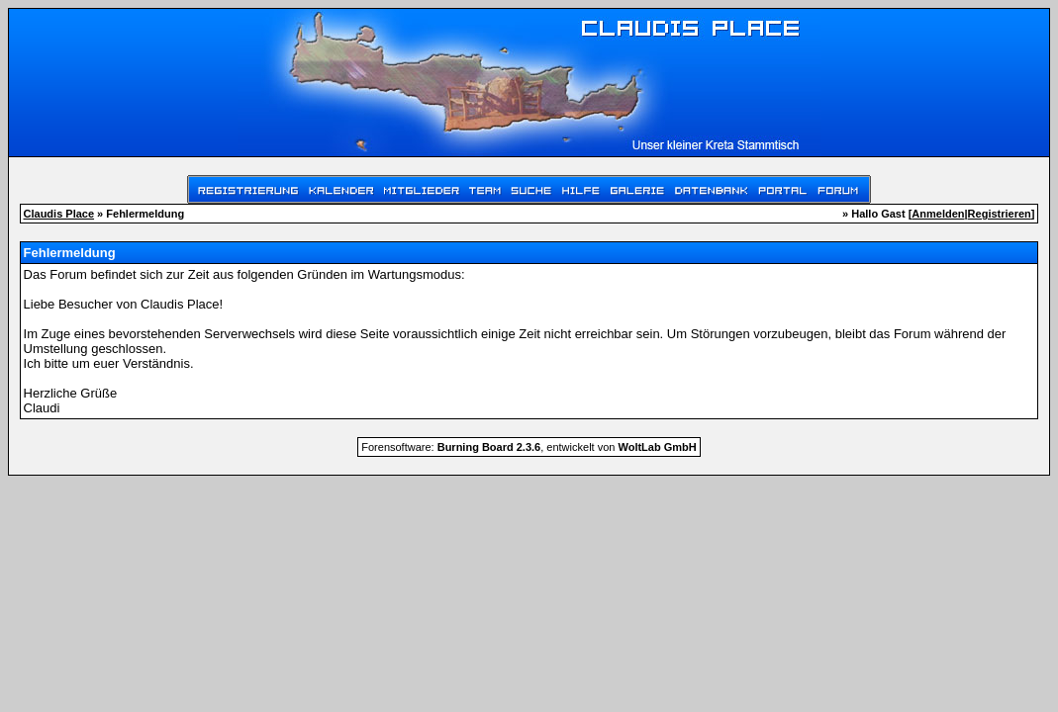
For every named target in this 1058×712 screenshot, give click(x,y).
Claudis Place (59, 214)
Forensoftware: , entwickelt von (528, 447)
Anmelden (938, 214)
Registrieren (999, 214)
